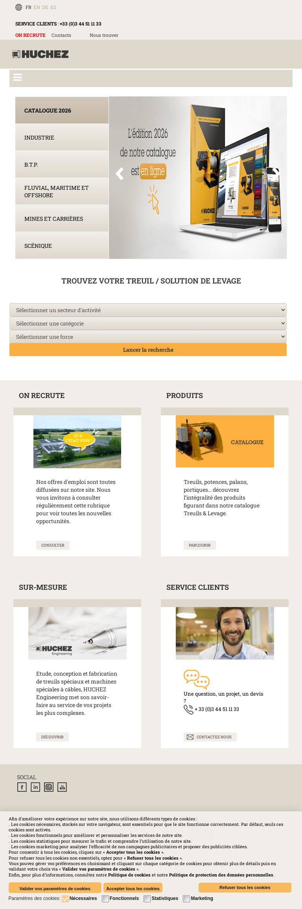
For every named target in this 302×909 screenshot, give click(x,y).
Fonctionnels (124, 898)
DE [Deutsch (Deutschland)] (45, 7)
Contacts (61, 35)
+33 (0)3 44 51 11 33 (80, 23)
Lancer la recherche (148, 349)
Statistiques (164, 898)
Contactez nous (214, 737)
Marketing (202, 898)
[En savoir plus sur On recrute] (53, 545)
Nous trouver (104, 35)
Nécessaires (83, 898)
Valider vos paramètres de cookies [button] (54, 888)
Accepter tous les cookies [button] (133, 888)
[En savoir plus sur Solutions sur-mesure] (52, 737)
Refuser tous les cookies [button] (245, 887)
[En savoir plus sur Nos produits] (200, 545)
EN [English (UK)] (36, 7)
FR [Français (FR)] (28, 7)
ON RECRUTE (30, 35)
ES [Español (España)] (53, 7)
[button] (221, 875)
